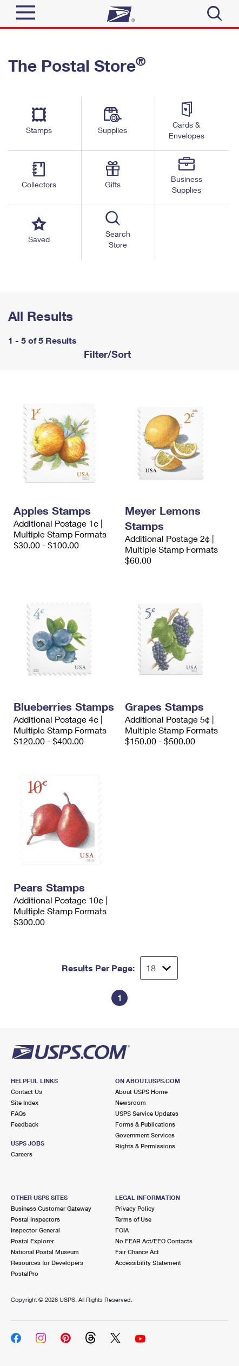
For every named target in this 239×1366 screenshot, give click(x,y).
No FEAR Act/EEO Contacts (153, 1240)
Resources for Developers (47, 1262)
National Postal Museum (45, 1251)
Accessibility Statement (148, 1262)
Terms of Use (133, 1219)
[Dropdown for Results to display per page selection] (159, 968)
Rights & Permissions (145, 1145)
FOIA (122, 1230)
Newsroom (130, 1102)
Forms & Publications (145, 1124)
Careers (21, 1154)
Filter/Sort (106, 354)
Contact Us (26, 1091)
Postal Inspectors (35, 1219)
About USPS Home (141, 1091)
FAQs (18, 1113)
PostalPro (24, 1273)
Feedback (24, 1124)
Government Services (145, 1135)
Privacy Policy (135, 1208)
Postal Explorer (32, 1240)
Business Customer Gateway (51, 1208)
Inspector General (35, 1230)
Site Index (24, 1102)
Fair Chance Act (137, 1251)
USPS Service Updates (146, 1113)
